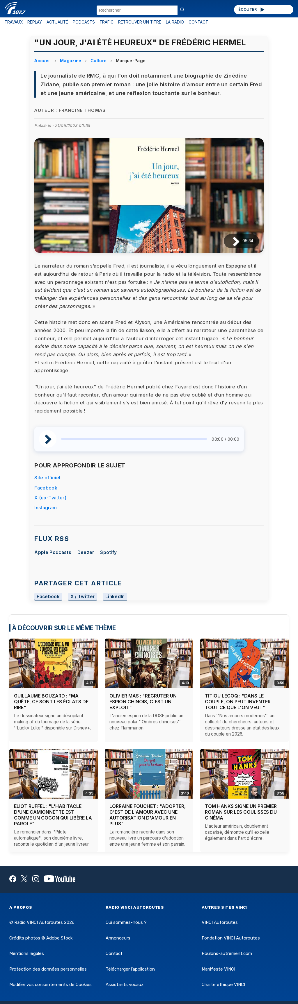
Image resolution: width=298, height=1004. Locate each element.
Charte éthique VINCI (223, 984)
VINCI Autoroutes (220, 922)
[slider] (134, 439)
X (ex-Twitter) (50, 498)
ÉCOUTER (251, 9)
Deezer (85, 552)
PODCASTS (84, 22)
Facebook (45, 488)
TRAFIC (106, 22)
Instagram (45, 507)
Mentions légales (26, 953)
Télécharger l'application (130, 969)
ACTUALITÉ (57, 22)
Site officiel (47, 478)
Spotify (108, 552)
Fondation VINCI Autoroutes (231, 938)
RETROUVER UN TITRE (139, 22)
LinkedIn (115, 596)
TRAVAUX (14, 22)
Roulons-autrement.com (227, 953)
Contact (114, 953)
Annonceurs (118, 938)
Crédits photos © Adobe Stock (40, 938)
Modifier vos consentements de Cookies (50, 984)
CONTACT (198, 22)
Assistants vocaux (124, 984)
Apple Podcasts (52, 552)
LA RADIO (175, 22)
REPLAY (34, 22)
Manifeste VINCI (218, 969)
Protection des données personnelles (48, 969)
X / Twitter (82, 596)
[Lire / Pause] (231, 241)
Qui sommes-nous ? (126, 922)
